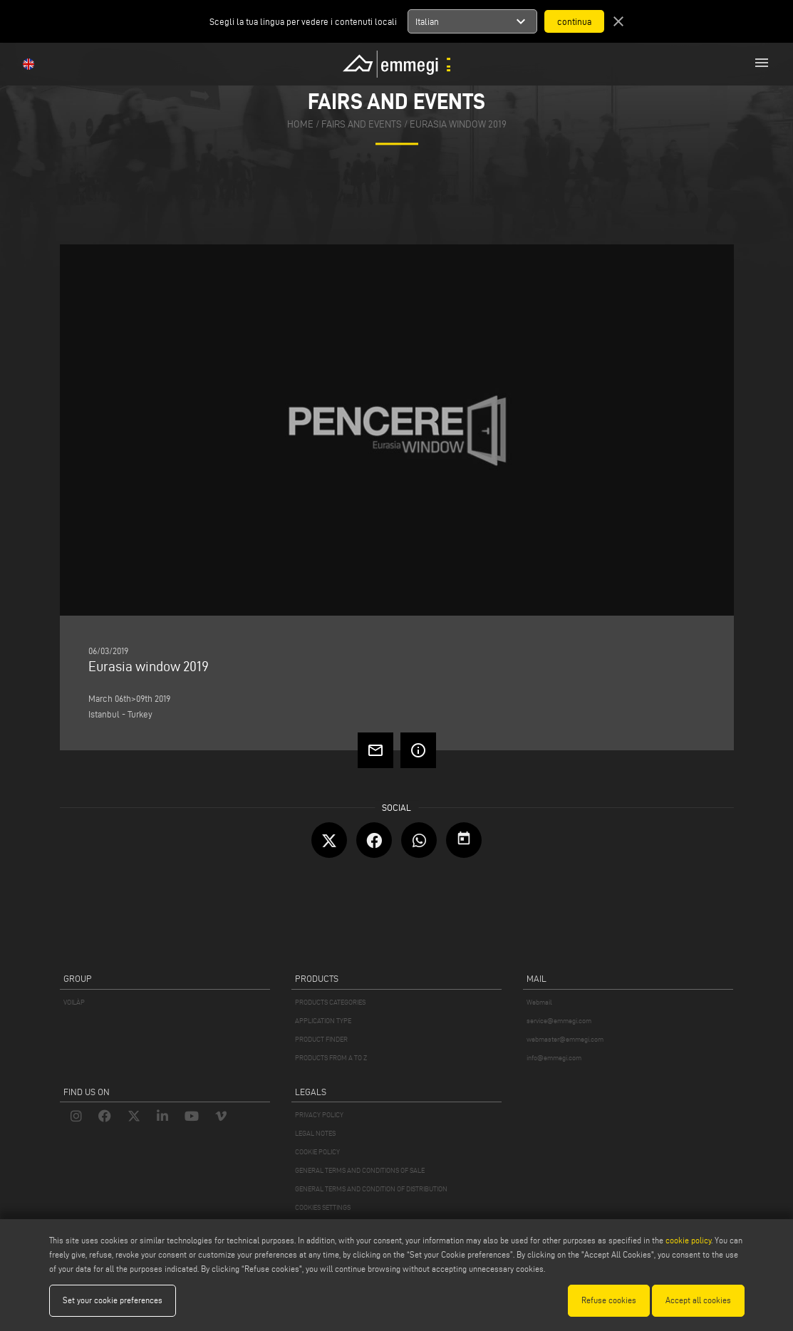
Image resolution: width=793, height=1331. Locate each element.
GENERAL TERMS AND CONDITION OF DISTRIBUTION (371, 1189)
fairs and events (361, 125)
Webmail (539, 1002)
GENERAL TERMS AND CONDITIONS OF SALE (360, 1170)
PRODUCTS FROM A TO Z (331, 1058)
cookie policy (688, 1240)
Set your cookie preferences (112, 1300)
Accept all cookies (698, 1300)
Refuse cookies (608, 1300)
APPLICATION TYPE (323, 1021)
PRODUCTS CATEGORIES (330, 1002)
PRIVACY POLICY (319, 1115)
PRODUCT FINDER (321, 1039)
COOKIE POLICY (317, 1152)
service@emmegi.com (559, 1021)
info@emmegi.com (554, 1058)
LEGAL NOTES (315, 1133)
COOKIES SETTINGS (323, 1207)
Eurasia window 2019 (458, 125)
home (300, 125)
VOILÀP (74, 1002)
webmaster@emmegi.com (565, 1039)
